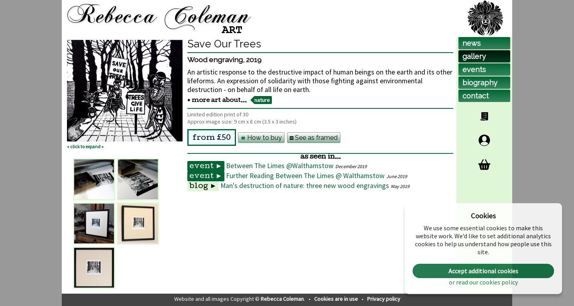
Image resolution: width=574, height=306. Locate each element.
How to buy (261, 137)
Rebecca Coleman (282, 298)
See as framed (314, 137)
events (474, 69)
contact (475, 96)
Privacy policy (383, 298)
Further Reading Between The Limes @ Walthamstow (305, 175)
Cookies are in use (336, 298)
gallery (474, 56)
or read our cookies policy (483, 282)
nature (262, 100)
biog (479, 82)
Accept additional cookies (483, 271)
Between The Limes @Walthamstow (280, 165)
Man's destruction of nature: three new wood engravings (304, 185)
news (471, 43)
